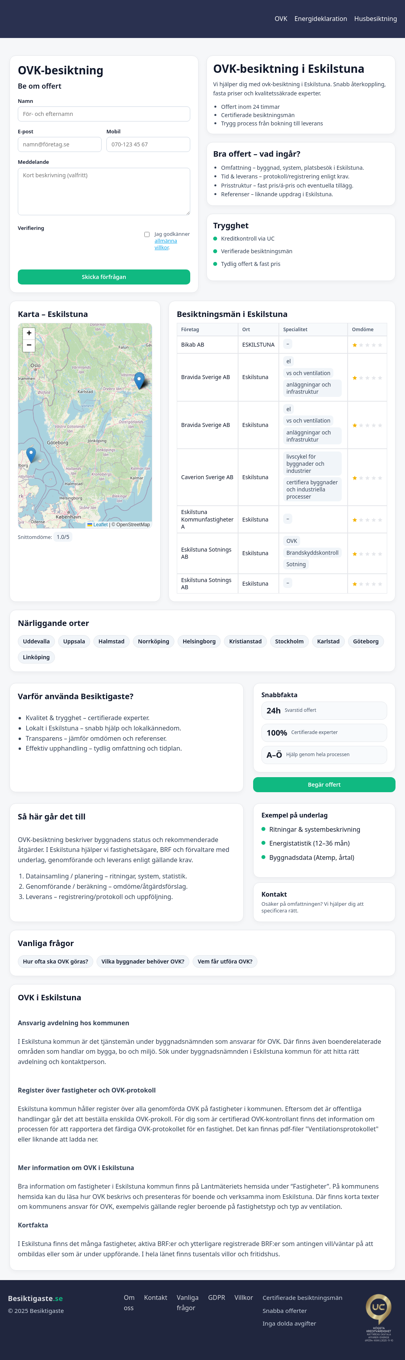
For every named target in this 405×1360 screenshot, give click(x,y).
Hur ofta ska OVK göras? (55, 961)
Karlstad (328, 641)
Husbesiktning (375, 18)
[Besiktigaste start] (47, 19)
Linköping (36, 657)
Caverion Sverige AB (207, 477)
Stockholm (289, 641)
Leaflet (97, 524)
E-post (25, 132)
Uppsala (74, 641)
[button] (31, 455)
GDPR (216, 1297)
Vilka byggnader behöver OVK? (143, 961)
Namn (25, 101)
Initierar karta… (84, 425)
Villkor (244, 1297)
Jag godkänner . (172, 241)
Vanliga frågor (188, 1302)
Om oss (129, 1302)
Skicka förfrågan (104, 277)
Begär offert (324, 784)
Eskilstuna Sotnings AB (206, 553)
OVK (281, 18)
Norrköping (153, 641)
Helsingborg (199, 641)
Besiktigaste (35, 1298)
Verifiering (31, 228)
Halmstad (111, 641)
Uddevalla (36, 641)
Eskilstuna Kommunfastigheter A (207, 519)
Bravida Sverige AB (205, 377)
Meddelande (33, 162)
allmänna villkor (166, 244)
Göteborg (366, 641)
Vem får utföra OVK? (225, 961)
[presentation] (78, 249)
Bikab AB (192, 344)
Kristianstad (245, 641)
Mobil (113, 132)
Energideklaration (320, 18)
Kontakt (155, 1297)
